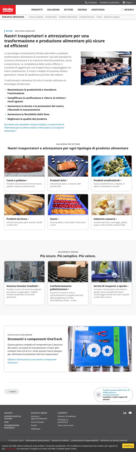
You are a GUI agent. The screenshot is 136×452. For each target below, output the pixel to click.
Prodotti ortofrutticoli (68, 17)
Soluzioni (53, 9)
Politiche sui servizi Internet (114, 440)
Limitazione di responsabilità (84, 440)
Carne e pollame (36, 17)
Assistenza (98, 9)
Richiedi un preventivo (109, 2)
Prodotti (37, 9)
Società (8, 413)
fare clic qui (11, 448)
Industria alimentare (13, 16)
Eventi (34, 425)
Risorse (82, 9)
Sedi (6, 422)
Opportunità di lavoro (12, 417)
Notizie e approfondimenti (39, 417)
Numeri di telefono (67, 416)
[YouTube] (130, 413)
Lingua (128, 2)
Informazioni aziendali (11, 426)
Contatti (62, 413)
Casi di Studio (37, 422)
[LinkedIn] (124, 413)
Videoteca (36, 429)
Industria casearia (112, 17)
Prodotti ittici (51, 17)
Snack (99, 17)
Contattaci (91, 2)
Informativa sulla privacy (37, 440)
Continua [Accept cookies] (128, 445)
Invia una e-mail (65, 425)
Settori (68, 9)
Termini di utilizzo (60, 440)
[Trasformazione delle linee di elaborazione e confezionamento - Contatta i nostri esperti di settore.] (113, 395)
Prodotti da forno (86, 17)
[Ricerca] (127, 9)
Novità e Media (39, 413)
